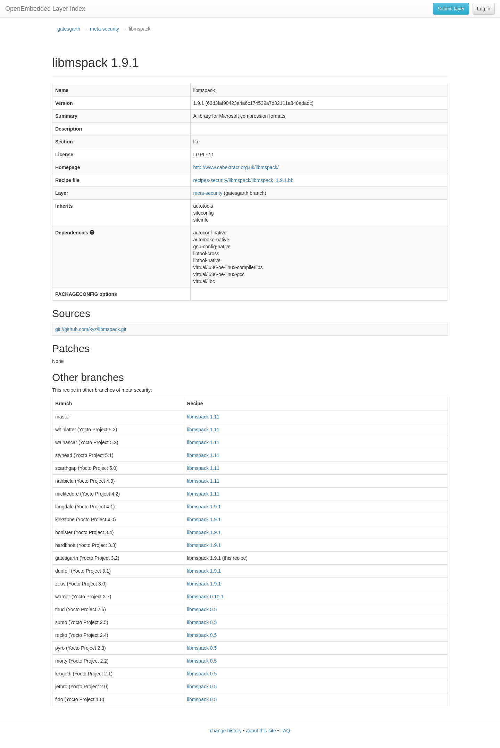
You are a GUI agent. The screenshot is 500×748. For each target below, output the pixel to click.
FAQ (285, 730)
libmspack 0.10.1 (205, 596)
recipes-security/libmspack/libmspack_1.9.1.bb (243, 180)
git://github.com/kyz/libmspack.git (90, 329)
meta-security (104, 29)
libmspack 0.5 (202, 609)
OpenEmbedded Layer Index (45, 8)
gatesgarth (68, 29)
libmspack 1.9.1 (204, 506)
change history (226, 730)
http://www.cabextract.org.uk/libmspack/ (236, 167)
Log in (483, 8)
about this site (261, 730)
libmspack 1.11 (203, 416)
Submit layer (451, 8)
